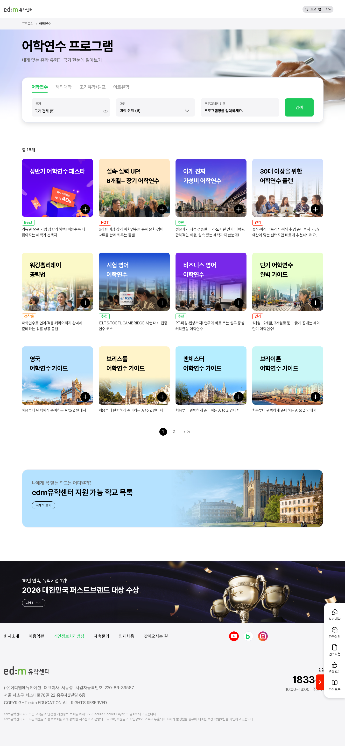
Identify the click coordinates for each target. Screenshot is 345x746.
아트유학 (121, 87)
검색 (299, 107)
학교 (328, 9)
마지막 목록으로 (189, 432)
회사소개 (11, 636)
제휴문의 (101, 636)
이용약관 (36, 636)
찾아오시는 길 (156, 636)
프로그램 (316, 9)
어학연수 (40, 87)
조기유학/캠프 (92, 87)
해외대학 (64, 87)
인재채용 (126, 636)
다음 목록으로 (184, 432)
